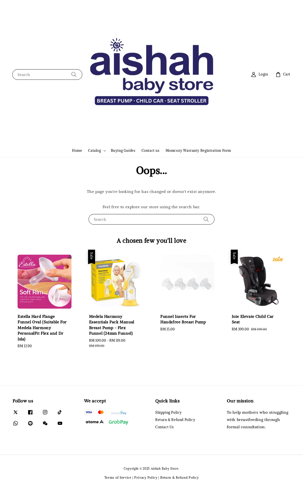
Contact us (150, 150)
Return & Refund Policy (175, 419)
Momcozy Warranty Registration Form (198, 150)
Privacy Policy (146, 477)
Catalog (94, 150)
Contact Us (164, 427)
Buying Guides (123, 150)
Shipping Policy (168, 412)
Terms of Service (117, 477)
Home (77, 150)
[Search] (74, 74)
